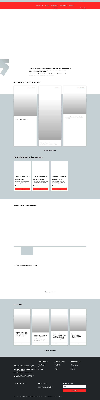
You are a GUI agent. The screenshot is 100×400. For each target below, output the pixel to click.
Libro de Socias (51, 292)
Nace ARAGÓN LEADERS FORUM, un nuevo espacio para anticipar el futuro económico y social (21, 334)
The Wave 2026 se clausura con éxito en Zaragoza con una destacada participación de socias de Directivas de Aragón (40, 338)
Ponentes (57, 368)
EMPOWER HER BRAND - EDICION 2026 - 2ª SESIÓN (65, 176)
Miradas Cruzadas (59, 366)
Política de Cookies (58, 396)
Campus (73, 368)
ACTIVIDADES (60, 362)
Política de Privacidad (49, 396)
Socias (39, 366)
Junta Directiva (41, 365)
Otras (56, 369)
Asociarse (40, 369)
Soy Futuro (73, 364)
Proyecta (73, 366)
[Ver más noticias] (45, 350)
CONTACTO (42, 383)
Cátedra (73, 369)
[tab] (27, 251)
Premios (40, 368)
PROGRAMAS (75, 362)
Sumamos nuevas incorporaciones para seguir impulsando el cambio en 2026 (77, 336)
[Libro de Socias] (45, 292)
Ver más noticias (51, 350)
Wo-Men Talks (58, 365)
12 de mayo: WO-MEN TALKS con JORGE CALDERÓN (47, 176)
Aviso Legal (42, 396)
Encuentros (57, 364)
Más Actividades (51, 150)
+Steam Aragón (74, 365)
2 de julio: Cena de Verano (21, 119)
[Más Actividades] (45, 150)
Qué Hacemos (41, 364)
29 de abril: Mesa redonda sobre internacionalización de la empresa (48, 143)
